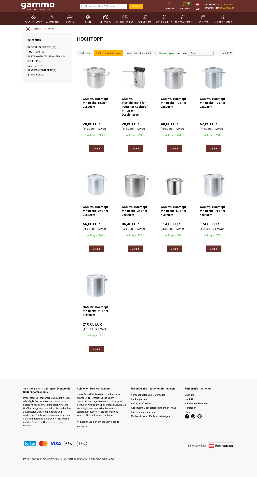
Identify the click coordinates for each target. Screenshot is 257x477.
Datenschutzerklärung (143, 412)
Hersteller (181, 53)
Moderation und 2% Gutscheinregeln (150, 416)
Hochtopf (49, 29)
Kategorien (34, 40)
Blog (187, 412)
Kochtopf (35, 65)
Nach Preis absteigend (138, 53)
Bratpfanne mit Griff (41, 70)
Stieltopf (34, 61)
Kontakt (189, 399)
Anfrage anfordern (141, 403)
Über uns (189, 395)
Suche (136, 6)
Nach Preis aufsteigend (108, 53)
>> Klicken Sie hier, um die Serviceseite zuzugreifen (98, 423)
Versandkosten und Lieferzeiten (148, 395)
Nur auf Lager (164, 53)
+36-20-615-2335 (226, 4)
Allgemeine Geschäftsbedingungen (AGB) (153, 407)
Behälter (37, 29)
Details (96, 148)
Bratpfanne (36, 75)
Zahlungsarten (139, 399)
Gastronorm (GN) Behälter (46, 56)
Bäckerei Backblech (41, 47)
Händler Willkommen (196, 403)
